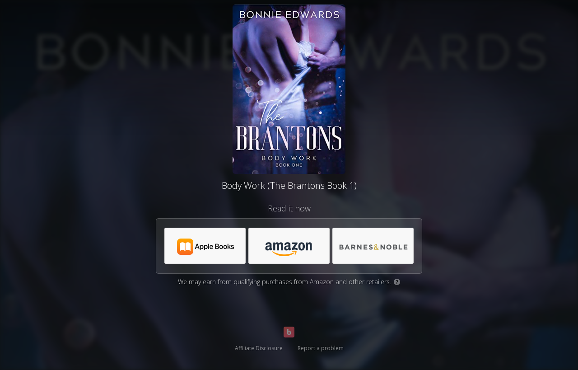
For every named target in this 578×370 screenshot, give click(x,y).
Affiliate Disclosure (259, 348)
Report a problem (321, 348)
